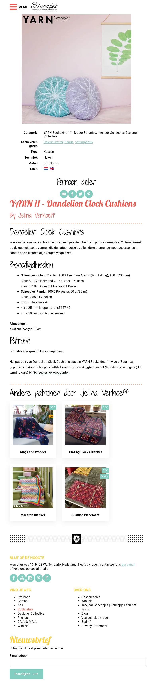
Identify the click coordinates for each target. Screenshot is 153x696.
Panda (69, 142)
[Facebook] (14, 578)
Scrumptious (84, 142)
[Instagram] (30, 578)
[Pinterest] (39, 578)
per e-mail (128, 564)
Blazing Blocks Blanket (85, 452)
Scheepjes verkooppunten (51, 372)
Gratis (104, 476)
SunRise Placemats (85, 515)
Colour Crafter (53, 142)
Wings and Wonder (32, 452)
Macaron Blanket (33, 515)
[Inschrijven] (26, 674)
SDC (52, 407)
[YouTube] (22, 578)
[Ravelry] (47, 578)
